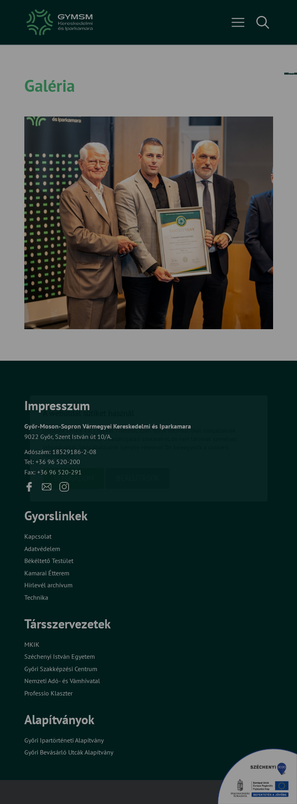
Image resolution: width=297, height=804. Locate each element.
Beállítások (137, 432)
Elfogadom (74, 432)
